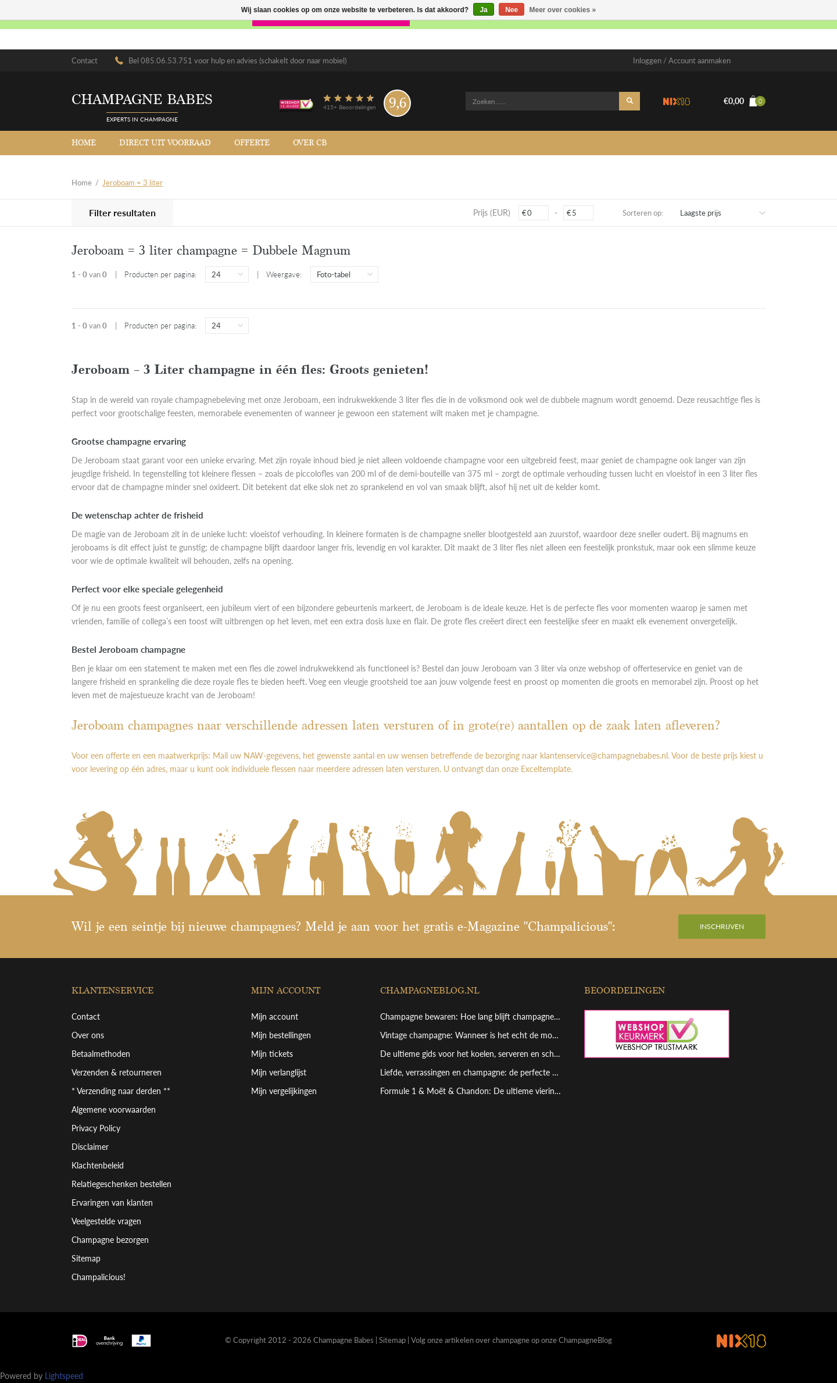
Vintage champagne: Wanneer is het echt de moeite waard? (470, 1035)
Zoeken (629, 101)
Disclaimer (90, 1147)
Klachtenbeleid (97, 1165)
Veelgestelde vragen (106, 1221)
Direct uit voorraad (165, 143)
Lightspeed (64, 1376)
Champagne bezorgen (110, 1240)
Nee (511, 10)
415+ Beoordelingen (349, 107)
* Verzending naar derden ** (120, 1091)
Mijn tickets (272, 1054)
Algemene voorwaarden (113, 1109)
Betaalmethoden (100, 1054)
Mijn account (274, 1016)
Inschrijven (722, 926)
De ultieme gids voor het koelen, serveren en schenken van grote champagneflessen (470, 1054)
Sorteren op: (643, 212)
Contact (84, 60)
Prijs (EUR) (491, 212)
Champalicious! (98, 1277)
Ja (483, 10)
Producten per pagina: (160, 274)
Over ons (87, 1035)
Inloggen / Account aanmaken (682, 60)
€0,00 (745, 101)
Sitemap (86, 1258)
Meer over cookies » (563, 10)
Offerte (252, 143)
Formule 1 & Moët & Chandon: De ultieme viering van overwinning (470, 1091)
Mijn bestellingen (281, 1035)
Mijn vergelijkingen (284, 1091)
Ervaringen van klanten (112, 1202)
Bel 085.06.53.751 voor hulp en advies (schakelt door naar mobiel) (237, 60)
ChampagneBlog (585, 1340)
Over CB (310, 143)
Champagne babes (142, 100)
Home (83, 143)
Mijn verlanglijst (278, 1072)
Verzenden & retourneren (116, 1072)
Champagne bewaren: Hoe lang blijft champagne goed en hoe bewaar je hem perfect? (470, 1016)
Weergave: (284, 274)
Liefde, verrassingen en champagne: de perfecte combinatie (470, 1072)
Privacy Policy (95, 1128)
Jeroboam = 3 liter (132, 182)
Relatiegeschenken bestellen (121, 1184)
